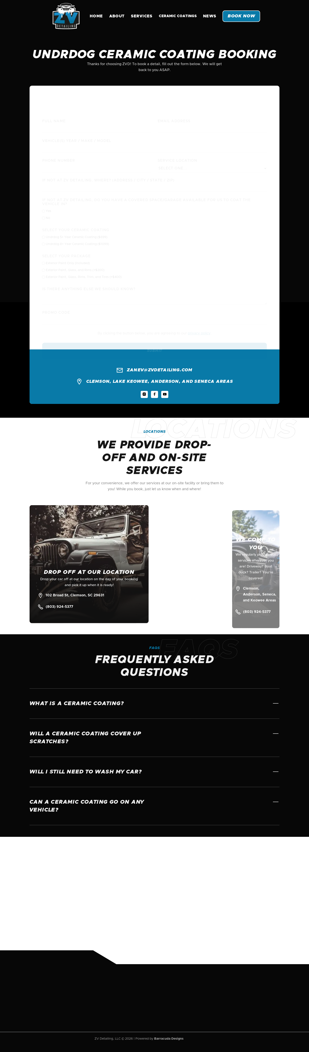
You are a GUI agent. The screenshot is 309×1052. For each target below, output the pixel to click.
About (117, 16)
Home (96, 16)
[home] (66, 16)
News (209, 16)
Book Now (241, 16)
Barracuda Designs (168, 1032)
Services (142, 16)
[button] (178, 16)
